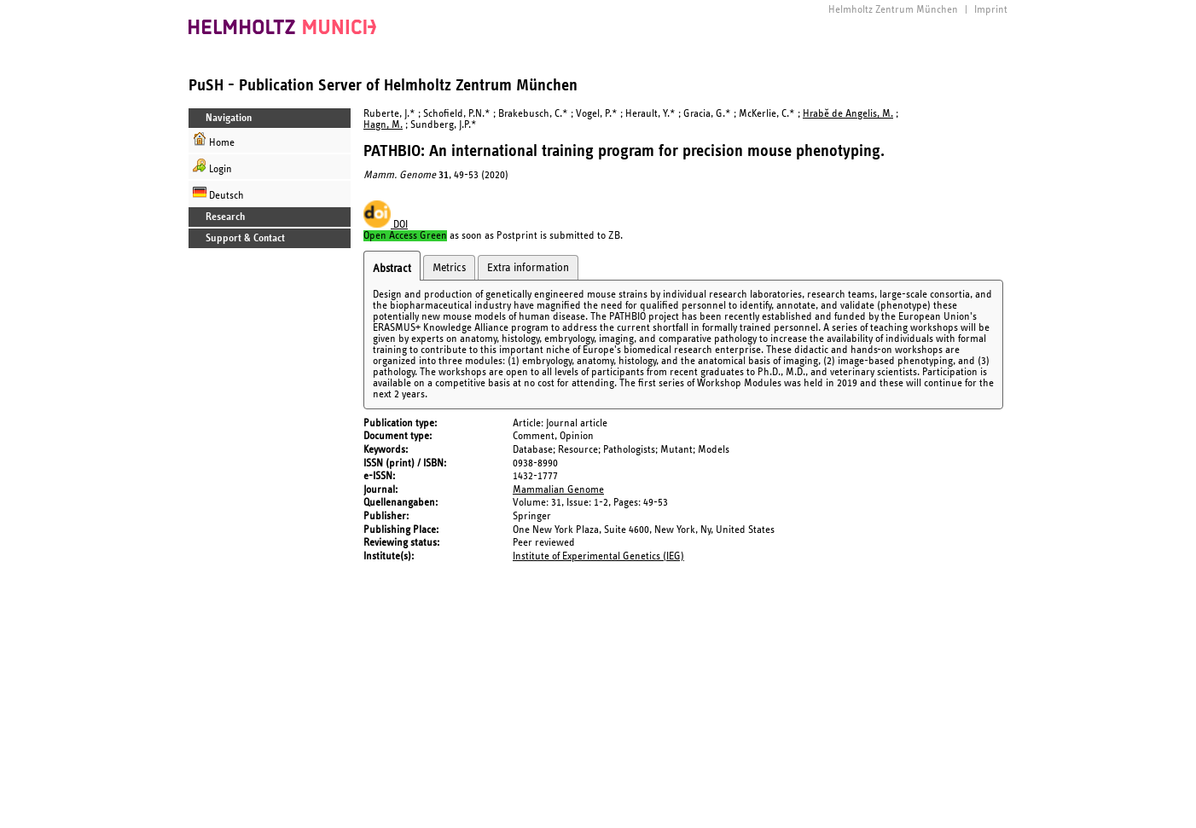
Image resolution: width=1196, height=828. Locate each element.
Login (212, 167)
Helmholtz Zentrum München (893, 9)
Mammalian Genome (558, 489)
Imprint (990, 9)
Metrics (449, 268)
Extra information (528, 268)
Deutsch (218, 193)
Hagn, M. (383, 124)
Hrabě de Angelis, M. (848, 113)
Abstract (392, 269)
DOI (385, 224)
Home (214, 140)
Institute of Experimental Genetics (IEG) (598, 556)
